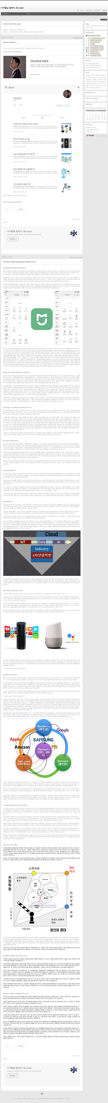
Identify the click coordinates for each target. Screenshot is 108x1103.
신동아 (88, 85)
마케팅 (98, 75)
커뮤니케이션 (100, 81)
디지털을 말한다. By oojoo (12, 7)
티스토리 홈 (90, 135)
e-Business (97, 87)
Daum (53, 1098)
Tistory (67, 1098)
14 (98, 115)
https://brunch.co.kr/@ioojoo (12, 51)
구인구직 (92, 85)
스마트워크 (89, 79)
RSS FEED (105, 19)
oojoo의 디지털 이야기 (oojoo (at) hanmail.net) (24, 234)
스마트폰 (100, 79)
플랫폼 (95, 83)
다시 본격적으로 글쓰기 (92, 63)
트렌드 (95, 79)
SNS (104, 85)
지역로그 (19, 1098)
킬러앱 (102, 75)
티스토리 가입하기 (101, 136)
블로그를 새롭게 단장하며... (94, 65)
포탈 (104, 79)
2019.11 (96, 110)
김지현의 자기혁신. (91, 127)
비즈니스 (103, 83)
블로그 (98, 85)
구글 (99, 83)
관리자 (29, 1098)
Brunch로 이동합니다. (18, 30)
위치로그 (97, 10)
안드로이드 (89, 81)
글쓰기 (34, 1098)
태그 (82, 10)
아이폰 (93, 75)
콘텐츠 (88, 87)
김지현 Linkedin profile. (92, 129)
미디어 (92, 77)
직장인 (92, 87)
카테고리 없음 (79, 38)
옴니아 (94, 81)
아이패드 (103, 77)
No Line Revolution (77, 257)
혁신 (99, 77)
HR (102, 85)
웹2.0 (90, 83)
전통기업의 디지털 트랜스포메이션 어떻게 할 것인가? (27, 32)
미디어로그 (89, 10)
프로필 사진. (89, 131)
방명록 (105, 10)
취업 (95, 77)
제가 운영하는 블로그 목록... (94, 67)
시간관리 (88, 75)
